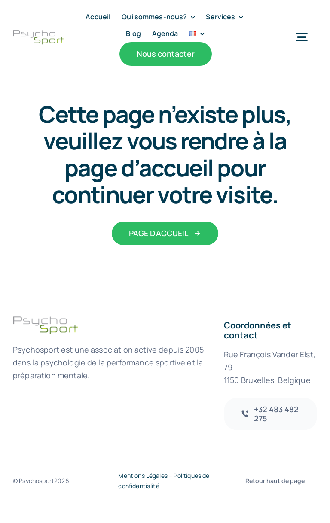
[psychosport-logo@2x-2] (38, 34)
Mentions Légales (143, 475)
